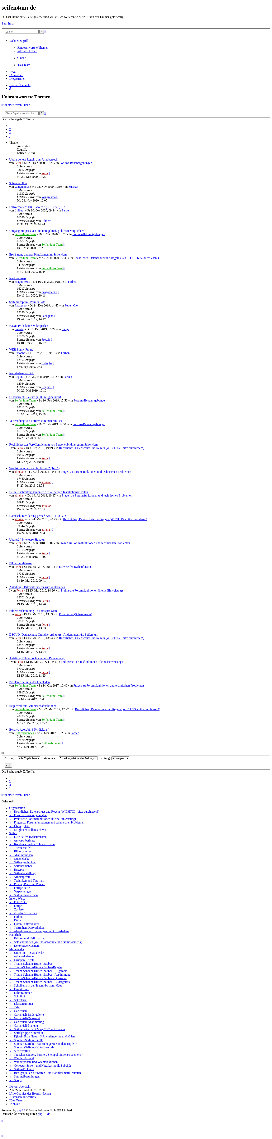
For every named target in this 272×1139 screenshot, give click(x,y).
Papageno (20, 305)
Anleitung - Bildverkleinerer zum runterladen (37, 587)
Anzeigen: (22, 758)
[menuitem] (32, 47)
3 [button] (10, 132)
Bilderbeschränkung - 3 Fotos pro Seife (33, 610)
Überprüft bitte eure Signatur (27, 539)
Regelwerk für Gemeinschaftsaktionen (32, 705)
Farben (66, 210)
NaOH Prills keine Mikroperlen (28, 325)
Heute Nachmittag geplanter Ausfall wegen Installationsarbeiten (48, 492)
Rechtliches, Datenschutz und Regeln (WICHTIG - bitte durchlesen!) (116, 258)
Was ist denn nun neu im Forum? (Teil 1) (34, 468)
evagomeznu (22, 281)
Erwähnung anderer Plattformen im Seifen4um (38, 254)
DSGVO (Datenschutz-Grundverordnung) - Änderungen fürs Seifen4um (53, 634)
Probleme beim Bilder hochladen (29, 682)
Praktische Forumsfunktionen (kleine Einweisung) (92, 590)
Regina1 (20, 376)
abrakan (19, 471)
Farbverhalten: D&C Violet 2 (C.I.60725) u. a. (37, 207)
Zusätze (73, 186)
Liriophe (20, 353)
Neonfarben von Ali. (21, 373)
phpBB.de (44, 1113)
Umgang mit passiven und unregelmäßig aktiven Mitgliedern (46, 230)
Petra (18, 163)
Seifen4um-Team (25, 234)
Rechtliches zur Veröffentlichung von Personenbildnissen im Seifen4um (53, 444)
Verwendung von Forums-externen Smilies (35, 420)
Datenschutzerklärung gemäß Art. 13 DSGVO (37, 515)
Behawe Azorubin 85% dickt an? (29, 729)
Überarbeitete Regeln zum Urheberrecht (33, 159)
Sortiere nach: (69, 758)
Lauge (65, 329)
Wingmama (22, 186)
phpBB (21, 1110)
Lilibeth (19, 210)
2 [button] (10, 129)
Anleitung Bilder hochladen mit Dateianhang (36, 658)
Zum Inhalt (8, 23)
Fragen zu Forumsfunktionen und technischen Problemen (96, 471)
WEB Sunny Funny (21, 349)
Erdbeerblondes (24, 733)
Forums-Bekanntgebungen (76, 163)
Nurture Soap (17, 278)
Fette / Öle (71, 305)
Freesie (19, 329)
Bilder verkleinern (20, 563)
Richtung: (113, 758)
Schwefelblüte (18, 183)
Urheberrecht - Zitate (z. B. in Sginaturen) (35, 397)
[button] (9, 136)
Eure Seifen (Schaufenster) (75, 566)
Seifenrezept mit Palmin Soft (27, 302)
